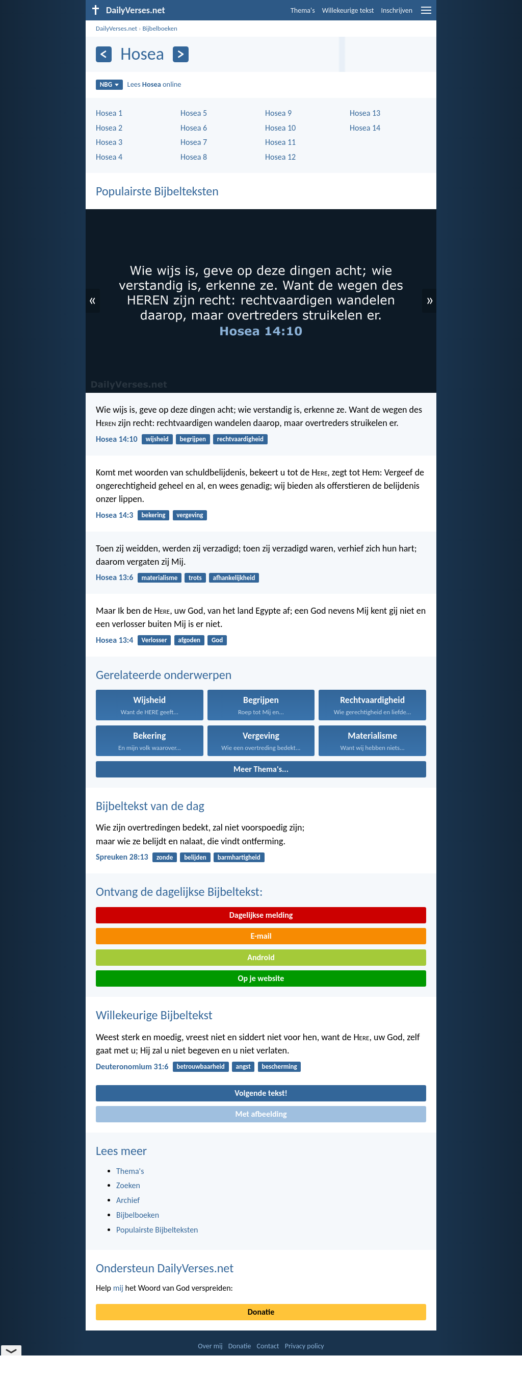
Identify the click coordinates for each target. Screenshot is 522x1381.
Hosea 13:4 (114, 640)
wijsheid (157, 439)
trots (195, 578)
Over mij (210, 1346)
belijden (195, 857)
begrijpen (193, 439)
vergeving (189, 515)
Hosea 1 (109, 113)
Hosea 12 (280, 157)
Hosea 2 (109, 128)
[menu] (426, 14)
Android (260, 957)
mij (118, 1288)
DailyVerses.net (116, 28)
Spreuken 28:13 (122, 857)
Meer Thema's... (261, 769)
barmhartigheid (239, 857)
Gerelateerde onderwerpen (163, 674)
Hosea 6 (193, 128)
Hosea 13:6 (114, 577)
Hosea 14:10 (117, 439)
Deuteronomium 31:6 (132, 1066)
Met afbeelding (260, 1114)
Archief (128, 1200)
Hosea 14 (365, 128)
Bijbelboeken (159, 28)
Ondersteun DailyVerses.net (164, 1268)
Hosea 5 (193, 113)
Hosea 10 (280, 128)
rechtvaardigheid (240, 439)
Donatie (261, 1312)
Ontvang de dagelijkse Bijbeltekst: (179, 891)
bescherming (279, 1066)
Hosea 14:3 (114, 515)
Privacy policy (304, 1346)
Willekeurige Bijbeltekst (154, 1015)
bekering (154, 515)
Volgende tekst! (260, 1093)
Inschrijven (396, 10)
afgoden (189, 640)
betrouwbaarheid (201, 1066)
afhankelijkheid (234, 578)
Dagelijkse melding (261, 915)
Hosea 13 (365, 113)
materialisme (160, 578)
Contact (268, 1346)
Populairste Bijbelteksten (157, 191)
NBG (109, 84)
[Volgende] (181, 54)
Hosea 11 (280, 142)
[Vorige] (104, 54)
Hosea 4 (109, 157)
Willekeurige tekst (348, 10)
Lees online (154, 84)
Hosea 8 (193, 157)
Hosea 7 (193, 142)
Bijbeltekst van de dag (150, 805)
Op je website (261, 978)
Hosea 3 (109, 142)
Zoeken (128, 1185)
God (217, 640)
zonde (164, 857)
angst (243, 1066)
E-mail (260, 936)
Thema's (303, 10)
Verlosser (154, 640)
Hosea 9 (278, 113)
